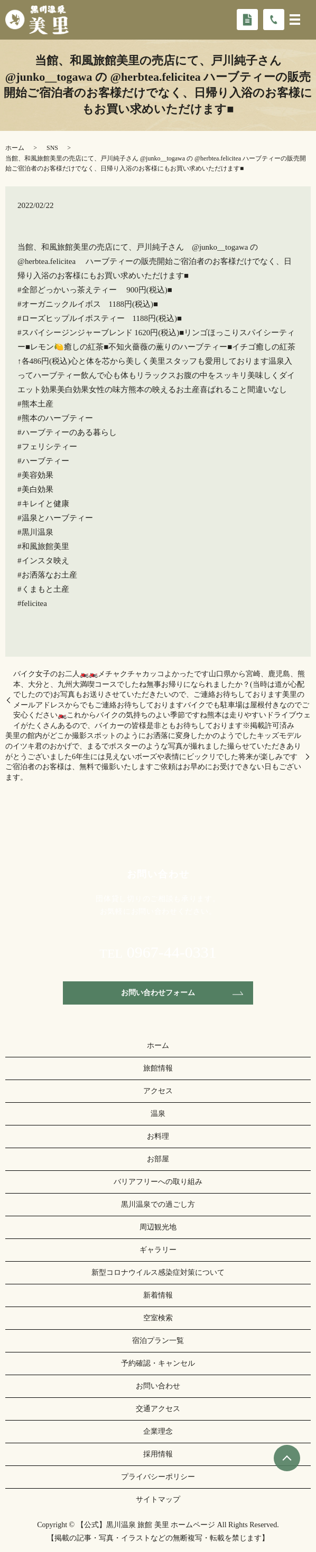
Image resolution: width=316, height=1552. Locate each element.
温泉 (158, 1114)
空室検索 (158, 1318)
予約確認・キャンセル (158, 1363)
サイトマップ (158, 1499)
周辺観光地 (158, 1227)
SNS (52, 148)
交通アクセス (158, 1409)
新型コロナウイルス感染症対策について (158, 1272)
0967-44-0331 (172, 952)
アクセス (158, 1091)
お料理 (158, 1136)
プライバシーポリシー (158, 1477)
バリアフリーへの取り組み (158, 1182)
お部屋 (158, 1159)
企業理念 (158, 1431)
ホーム (14, 148)
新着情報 (158, 1295)
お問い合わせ (158, 1386)
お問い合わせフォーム (158, 993)
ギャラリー (158, 1250)
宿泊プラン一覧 (158, 1341)
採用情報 (158, 1454)
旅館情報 (158, 1068)
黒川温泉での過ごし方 (158, 1204)
